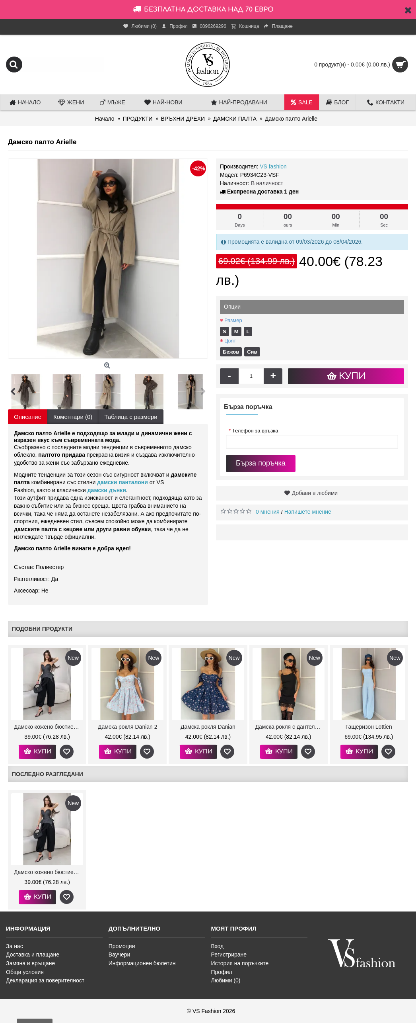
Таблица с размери (130, 416)
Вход (217, 946)
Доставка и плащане (32, 954)
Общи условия (25, 972)
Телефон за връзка (253, 431)
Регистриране (229, 954)
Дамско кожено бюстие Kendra (48, 727)
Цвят (230, 341)
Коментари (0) (72, 416)
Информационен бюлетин (142, 963)
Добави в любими (315, 493)
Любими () (226, 980)
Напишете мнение (307, 512)
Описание (27, 416)
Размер (233, 320)
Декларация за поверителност (45, 980)
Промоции (122, 946)
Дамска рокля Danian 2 (127, 727)
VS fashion (273, 166)
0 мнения (268, 512)
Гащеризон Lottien (369, 727)
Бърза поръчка (261, 463)
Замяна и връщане (30, 963)
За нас (14, 946)
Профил (221, 972)
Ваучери (119, 954)
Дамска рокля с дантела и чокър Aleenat (290, 727)
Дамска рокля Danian (208, 727)
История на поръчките (240, 963)
